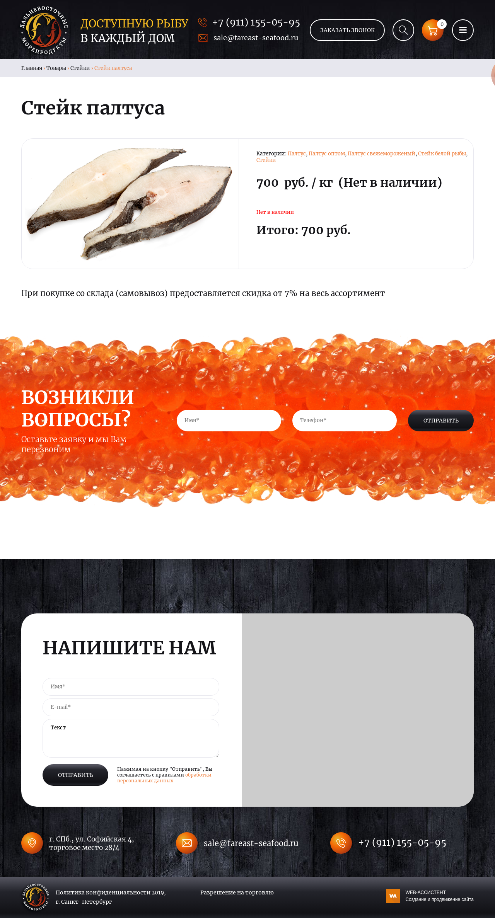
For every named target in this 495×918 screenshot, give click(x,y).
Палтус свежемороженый (381, 153)
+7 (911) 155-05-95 (256, 22)
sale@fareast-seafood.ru (255, 37)
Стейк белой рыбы (442, 153)
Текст (131, 738)
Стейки (80, 68)
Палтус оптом (327, 153)
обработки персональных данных (164, 777)
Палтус (297, 153)
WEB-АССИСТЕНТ (439, 896)
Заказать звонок (347, 30)
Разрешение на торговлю (237, 892)
